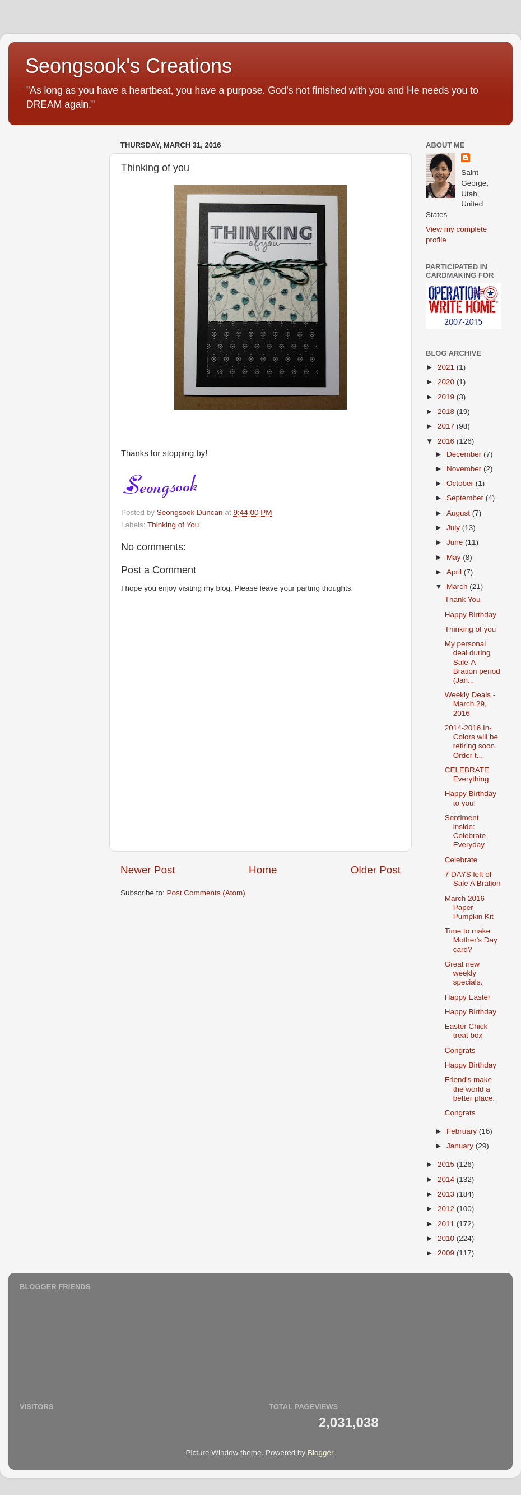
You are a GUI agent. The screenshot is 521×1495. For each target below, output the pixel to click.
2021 (447, 367)
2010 (447, 1238)
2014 (447, 1179)
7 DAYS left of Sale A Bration (473, 878)
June (455, 542)
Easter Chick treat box (466, 1030)
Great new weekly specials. (464, 973)
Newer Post (147, 870)
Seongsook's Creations (128, 65)
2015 (447, 1164)
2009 (447, 1253)
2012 (447, 1208)
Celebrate (461, 859)
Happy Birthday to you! (470, 798)
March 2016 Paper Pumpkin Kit (469, 907)
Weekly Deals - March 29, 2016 (470, 704)
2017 (447, 426)
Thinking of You (173, 525)
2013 (447, 1194)
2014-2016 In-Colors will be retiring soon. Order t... (471, 742)
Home (263, 870)
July (454, 527)
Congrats (460, 1050)
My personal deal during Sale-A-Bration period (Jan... (472, 662)
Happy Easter (468, 997)
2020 (447, 382)
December (464, 454)
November (464, 468)
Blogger (320, 1452)
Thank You (463, 599)
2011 (447, 1224)
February (462, 1131)
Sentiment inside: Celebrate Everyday (465, 831)
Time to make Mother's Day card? (471, 940)
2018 (447, 411)
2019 (447, 397)
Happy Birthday (470, 614)
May (454, 557)
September (466, 498)
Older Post (376, 870)
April (455, 572)
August (459, 513)
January (461, 1146)
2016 (447, 441)
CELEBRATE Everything (467, 774)
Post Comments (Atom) (206, 893)
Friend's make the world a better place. (470, 1088)
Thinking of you (470, 629)
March (457, 586)
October (461, 483)
